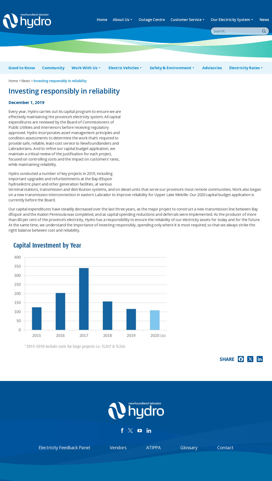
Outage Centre (152, 19)
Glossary (188, 447)
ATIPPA (153, 447)
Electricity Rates (246, 68)
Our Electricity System (232, 19)
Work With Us (86, 68)
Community (53, 67)
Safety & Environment (172, 68)
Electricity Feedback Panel (64, 447)
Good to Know (21, 67)
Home (102, 19)
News (264, 19)
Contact (225, 447)
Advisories (212, 67)
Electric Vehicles (125, 68)
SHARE (227, 359)
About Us (123, 19)
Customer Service (188, 19)
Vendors (118, 447)
